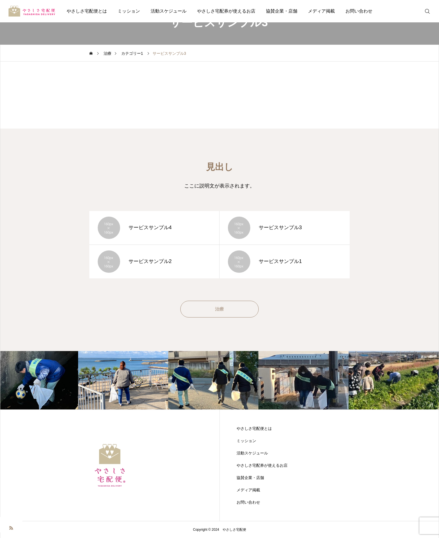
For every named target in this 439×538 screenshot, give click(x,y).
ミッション (129, 11)
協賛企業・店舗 (281, 11)
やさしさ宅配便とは (87, 11)
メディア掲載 (321, 11)
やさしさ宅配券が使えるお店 (226, 11)
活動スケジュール (168, 11)
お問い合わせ (358, 11)
